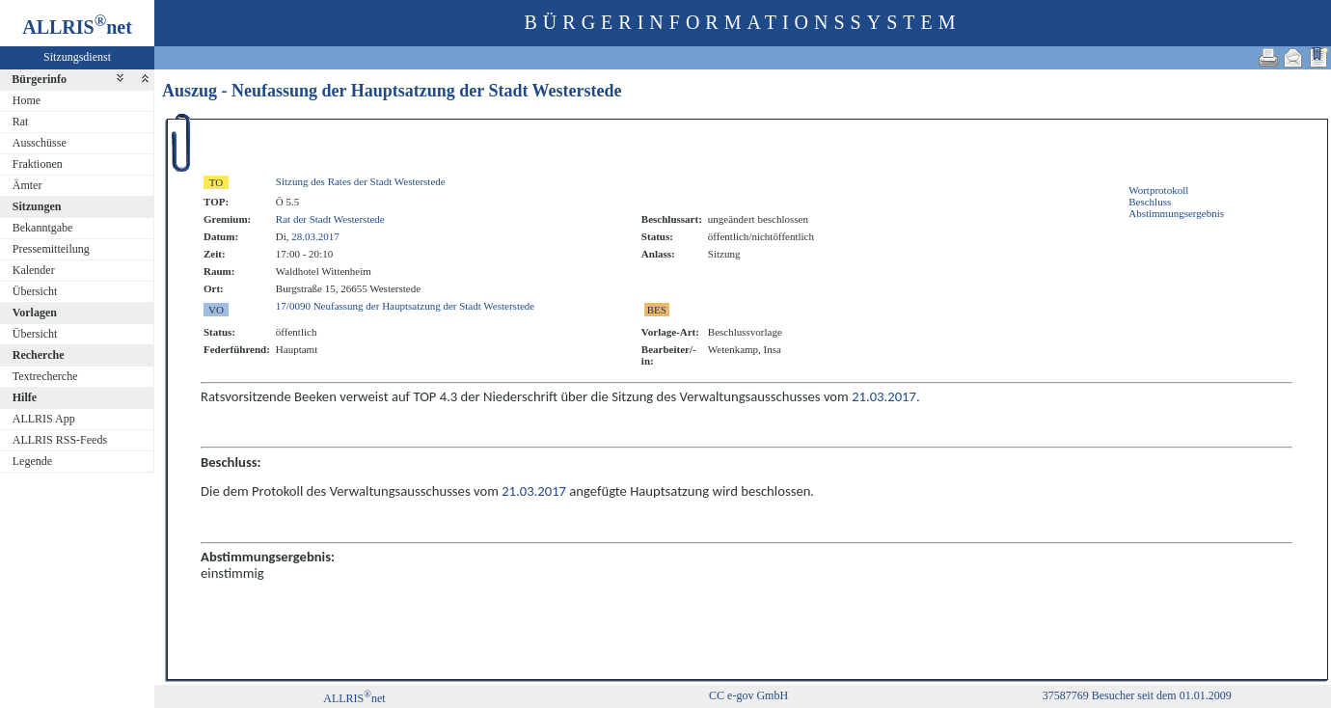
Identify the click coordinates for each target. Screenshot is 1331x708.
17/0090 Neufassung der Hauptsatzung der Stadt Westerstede (405, 306)
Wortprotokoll (1158, 190)
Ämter (27, 185)
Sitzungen (37, 206)
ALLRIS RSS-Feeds (60, 440)
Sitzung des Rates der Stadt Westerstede (361, 181)
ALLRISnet (354, 698)
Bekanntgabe (43, 227)
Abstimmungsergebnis (1176, 213)
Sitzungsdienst (77, 57)
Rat (21, 121)
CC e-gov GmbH (748, 695)
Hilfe (25, 397)
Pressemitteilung (51, 249)
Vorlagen (35, 312)
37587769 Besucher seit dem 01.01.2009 (1137, 695)
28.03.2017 (315, 236)
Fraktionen (38, 164)
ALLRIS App (44, 418)
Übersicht (35, 291)
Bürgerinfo (39, 79)
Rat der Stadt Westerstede (330, 219)
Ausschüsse (40, 143)
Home (27, 100)
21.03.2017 (884, 396)
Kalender (34, 270)
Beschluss (1149, 201)
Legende (32, 461)
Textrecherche (45, 376)
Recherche (39, 355)
